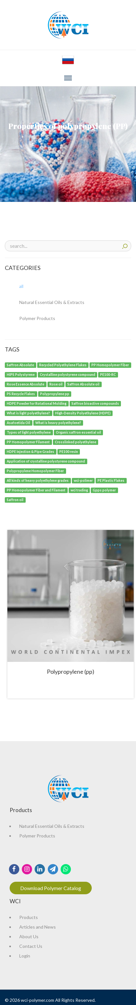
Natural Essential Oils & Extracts (51, 826)
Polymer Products (37, 835)
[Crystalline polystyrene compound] (68, 374)
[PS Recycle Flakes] (21, 393)
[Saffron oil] (15, 499)
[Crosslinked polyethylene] (75, 441)
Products (28, 917)
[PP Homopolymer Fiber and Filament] (36, 489)
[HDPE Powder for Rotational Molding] (37, 403)
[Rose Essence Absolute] (26, 383)
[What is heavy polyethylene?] (58, 422)
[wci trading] (79, 489)
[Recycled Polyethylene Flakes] (63, 364)
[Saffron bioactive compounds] (95, 403)
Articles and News (37, 927)
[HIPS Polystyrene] (21, 374)
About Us (28, 936)
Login (24, 955)
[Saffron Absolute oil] (83, 383)
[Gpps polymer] (104, 489)
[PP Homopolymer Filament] (28, 441)
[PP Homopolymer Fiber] (110, 364)
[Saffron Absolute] (20, 364)
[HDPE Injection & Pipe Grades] (30, 451)
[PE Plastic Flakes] (111, 480)
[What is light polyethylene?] (28, 412)
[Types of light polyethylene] (29, 432)
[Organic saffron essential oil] (78, 432)
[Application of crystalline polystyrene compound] (46, 461)
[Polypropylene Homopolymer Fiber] (35, 470)
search (125, 245)
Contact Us (30, 946)
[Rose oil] (56, 383)
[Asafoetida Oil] (18, 422)
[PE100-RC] (108, 374)
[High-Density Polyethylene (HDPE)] (83, 412)
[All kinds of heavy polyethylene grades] (38, 480)
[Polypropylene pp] (55, 393)
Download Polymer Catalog (50, 888)
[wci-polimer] (83, 480)
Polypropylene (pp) (70, 671)
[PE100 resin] (68, 451)
